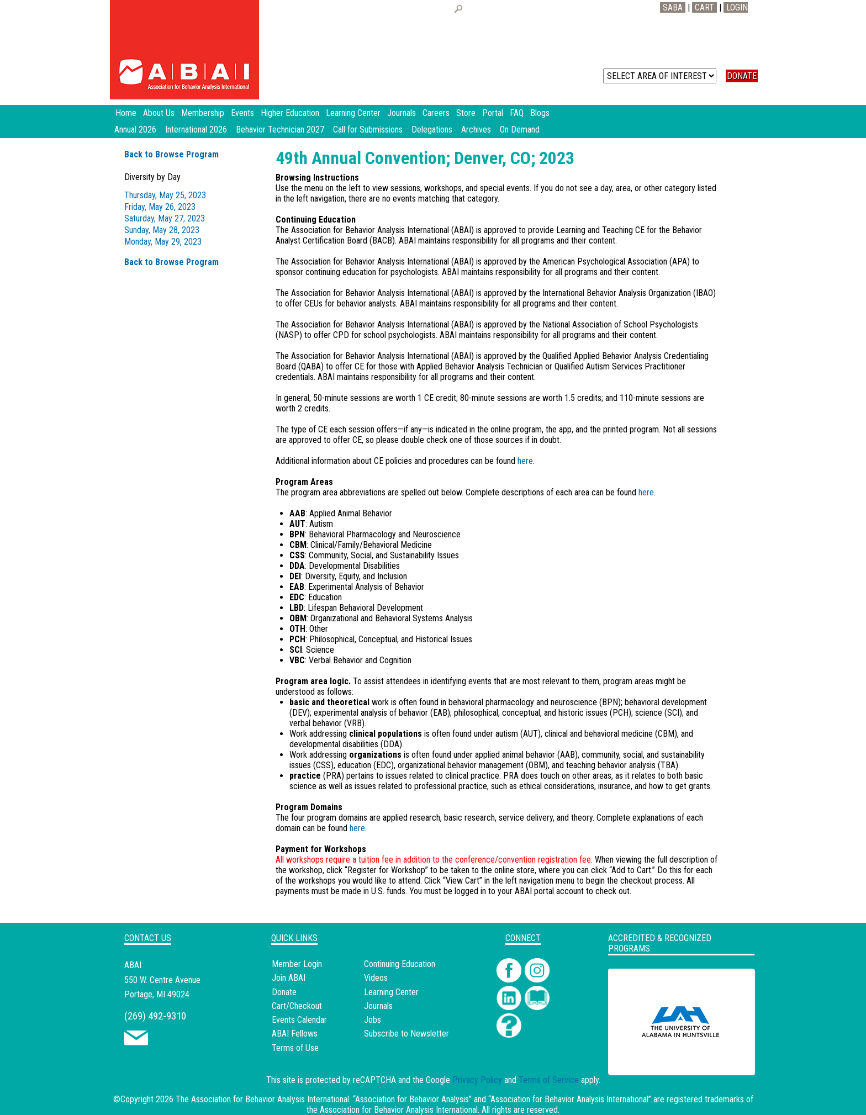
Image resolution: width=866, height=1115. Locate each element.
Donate (284, 992)
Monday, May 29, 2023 (163, 241)
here (525, 461)
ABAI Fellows (295, 1033)
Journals (378, 1006)
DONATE (742, 76)
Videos (376, 978)
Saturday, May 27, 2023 (164, 218)
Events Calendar (299, 1019)
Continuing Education (399, 964)
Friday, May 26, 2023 (160, 207)
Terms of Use (295, 1048)
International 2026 (196, 129)
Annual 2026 (135, 129)
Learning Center (391, 992)
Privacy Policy (477, 1080)
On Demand (520, 129)
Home (125, 113)
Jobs (372, 1019)
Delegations (431, 129)
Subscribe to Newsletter (406, 1033)
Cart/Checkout (297, 1006)
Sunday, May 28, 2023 (161, 230)
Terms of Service (549, 1080)
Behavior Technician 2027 (280, 129)
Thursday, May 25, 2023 (165, 195)
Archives (476, 129)
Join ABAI (288, 978)
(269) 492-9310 (155, 1016)
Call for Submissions (368, 129)
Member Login (297, 964)
